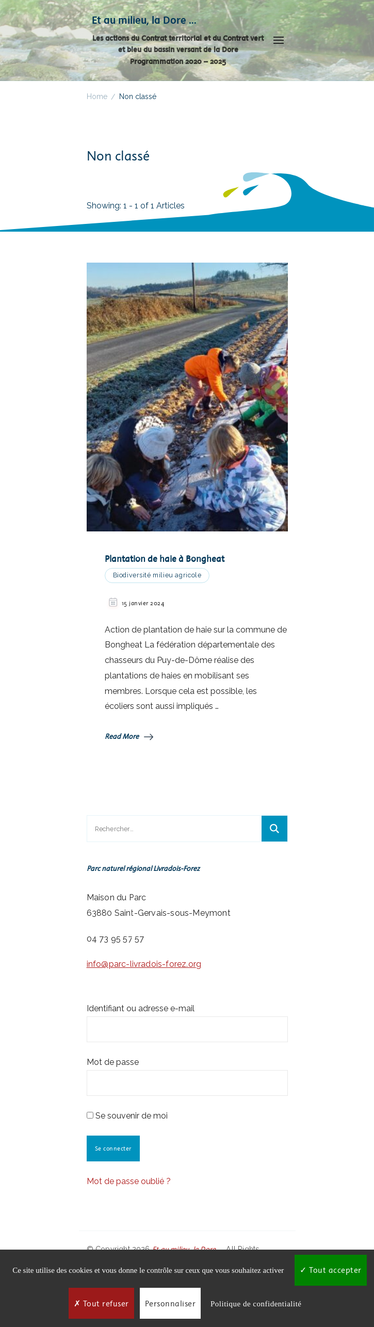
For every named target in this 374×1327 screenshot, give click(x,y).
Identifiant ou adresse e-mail (140, 1008)
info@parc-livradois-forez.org (144, 964)
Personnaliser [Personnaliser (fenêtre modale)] (170, 1303)
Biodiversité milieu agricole (157, 575)
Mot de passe (113, 1062)
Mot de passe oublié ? (129, 1181)
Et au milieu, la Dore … (144, 20)
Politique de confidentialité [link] (255, 1304)
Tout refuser (101, 1303)
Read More (129, 736)
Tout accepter (331, 1270)
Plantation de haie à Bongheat (164, 558)
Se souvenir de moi (127, 1116)
